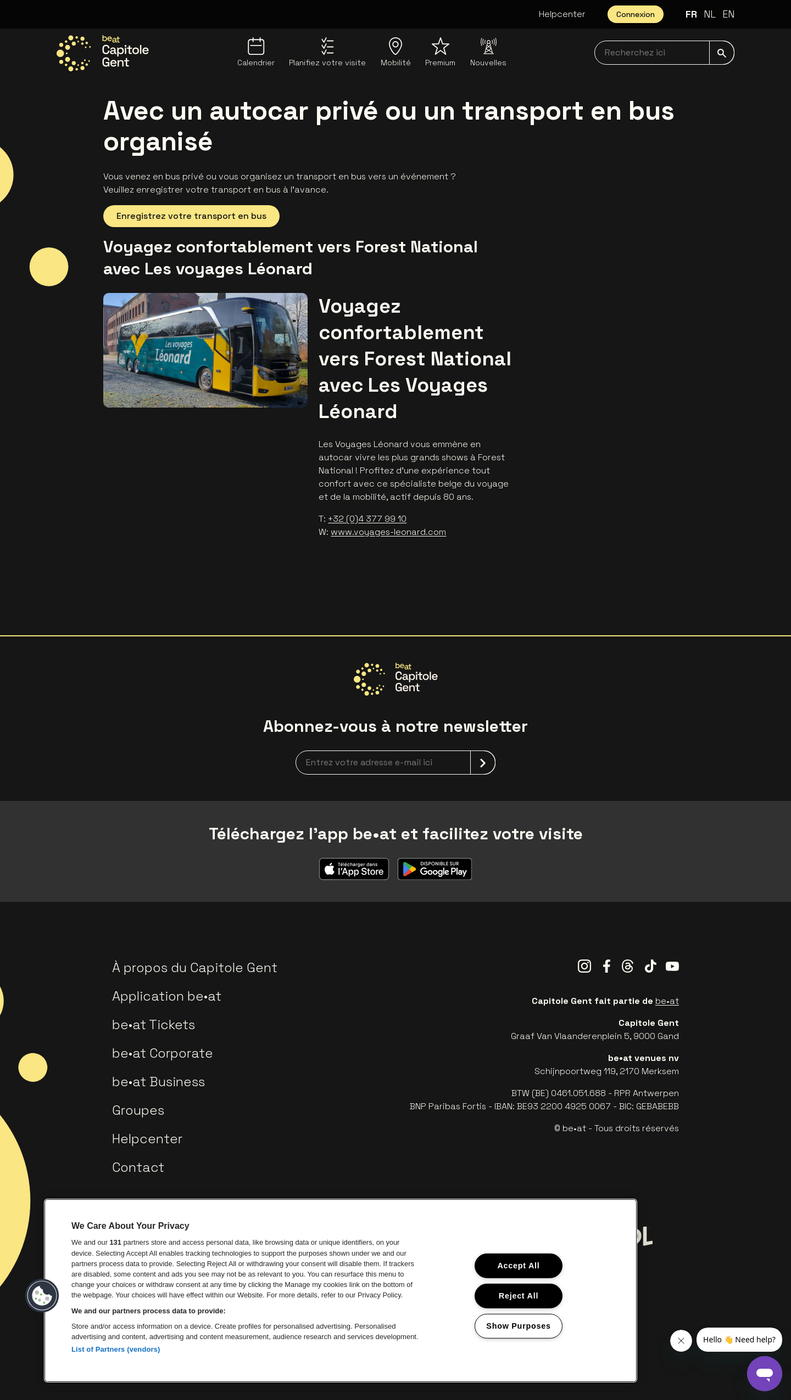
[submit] (721, 53)
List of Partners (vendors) (115, 1349)
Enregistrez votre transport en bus (191, 216)
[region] (340, 1290)
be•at (667, 1001)
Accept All (518, 1265)
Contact (138, 1167)
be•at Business (158, 1081)
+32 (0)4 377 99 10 (367, 518)
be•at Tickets (153, 1024)
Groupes (138, 1110)
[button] (42, 1295)
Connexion (635, 14)
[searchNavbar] (664, 53)
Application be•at (166, 995)
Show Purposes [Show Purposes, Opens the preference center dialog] (518, 1325)
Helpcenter (562, 14)
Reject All (518, 1295)
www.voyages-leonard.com (388, 532)
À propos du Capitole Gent (194, 967)
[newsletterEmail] (395, 762)
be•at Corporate (162, 1053)
